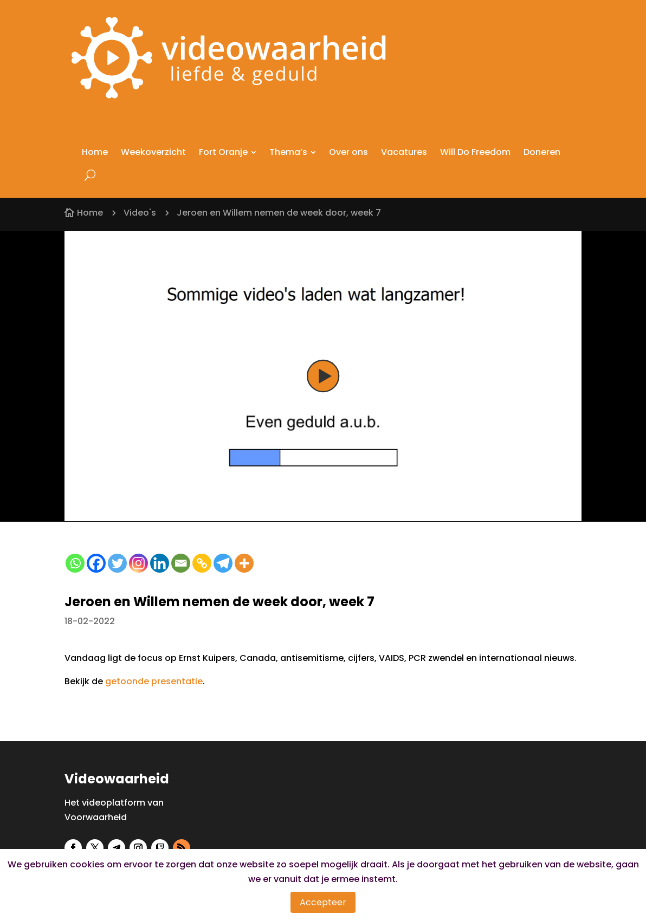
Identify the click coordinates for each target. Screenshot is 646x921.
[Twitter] (117, 563)
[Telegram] (223, 563)
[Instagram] (138, 563)
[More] (244, 563)
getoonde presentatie (154, 681)
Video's (140, 212)
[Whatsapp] (75, 563)
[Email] (180, 563)
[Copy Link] (201, 563)
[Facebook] (96, 563)
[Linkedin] (159, 563)
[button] (323, 376)
